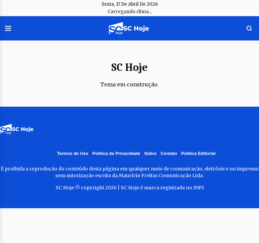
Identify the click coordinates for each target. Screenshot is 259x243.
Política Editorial (198, 153)
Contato (169, 153)
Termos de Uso (72, 153)
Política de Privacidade (116, 153)
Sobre (150, 153)
